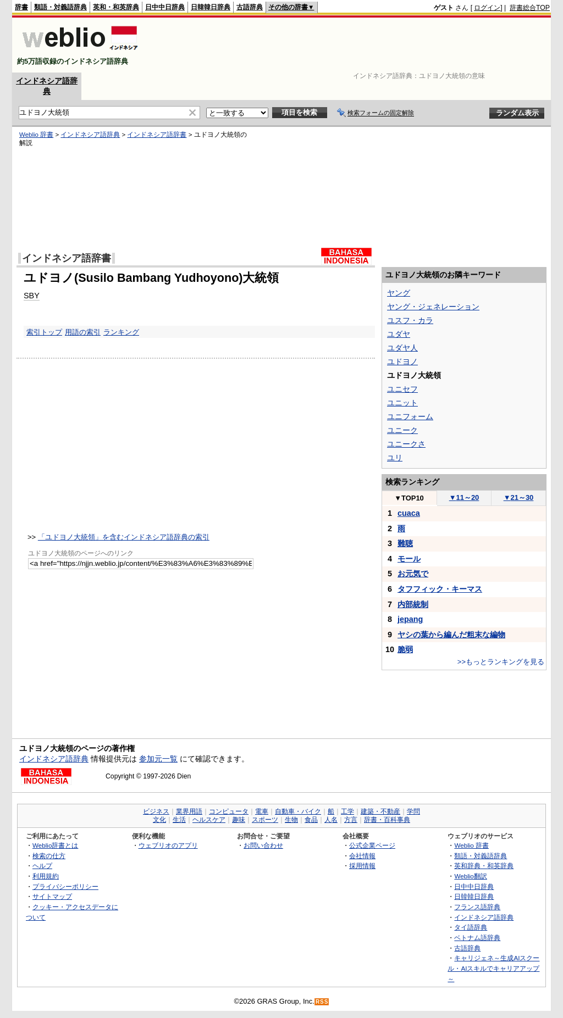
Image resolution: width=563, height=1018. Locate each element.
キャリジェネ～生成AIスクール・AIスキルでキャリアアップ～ (493, 968)
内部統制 (413, 604)
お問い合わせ (263, 845)
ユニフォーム (410, 416)
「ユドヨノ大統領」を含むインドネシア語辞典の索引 (123, 537)
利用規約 (45, 876)
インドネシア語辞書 (156, 134)
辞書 (21, 7)
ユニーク (402, 430)
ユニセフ (402, 389)
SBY (32, 295)
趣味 (238, 819)
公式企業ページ (372, 845)
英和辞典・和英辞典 (484, 865)
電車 (261, 811)
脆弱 (405, 649)
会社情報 (362, 855)
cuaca (409, 513)
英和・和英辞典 (116, 7)
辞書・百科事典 (387, 819)
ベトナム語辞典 (477, 937)
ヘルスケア (208, 819)
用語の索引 (83, 332)
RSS (322, 1002)
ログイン (487, 8)
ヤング (398, 292)
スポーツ (265, 819)
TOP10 (409, 498)
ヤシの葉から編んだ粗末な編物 (451, 634)
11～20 (464, 497)
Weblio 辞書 (36, 134)
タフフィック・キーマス (440, 589)
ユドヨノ (402, 361)
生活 (179, 819)
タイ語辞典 (470, 927)
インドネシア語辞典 (90, 134)
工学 (347, 811)
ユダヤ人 (402, 347)
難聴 (405, 543)
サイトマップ (52, 896)
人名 (331, 819)
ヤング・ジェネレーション (433, 306)
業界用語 (189, 811)
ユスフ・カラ (410, 320)
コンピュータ (229, 811)
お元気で (413, 573)
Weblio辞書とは (55, 845)
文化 (159, 819)
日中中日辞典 (165, 7)
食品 (311, 819)
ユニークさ (406, 444)
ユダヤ (398, 334)
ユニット (402, 402)
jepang (410, 619)
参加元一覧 (158, 758)
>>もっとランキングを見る (500, 662)
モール (409, 558)
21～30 (519, 497)
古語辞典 (249, 7)
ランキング (121, 332)
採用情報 (362, 865)
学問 (413, 811)
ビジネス (156, 811)
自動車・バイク (298, 811)
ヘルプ (42, 865)
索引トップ (44, 332)
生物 (291, 819)
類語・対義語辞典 (60, 7)
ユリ (394, 457)
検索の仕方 (48, 855)
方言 (350, 819)
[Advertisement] (350, 45)
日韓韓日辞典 (210, 7)
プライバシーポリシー (65, 886)
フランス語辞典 (477, 906)
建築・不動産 (380, 811)
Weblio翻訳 (470, 876)
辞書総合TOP (530, 8)
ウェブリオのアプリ (168, 845)
